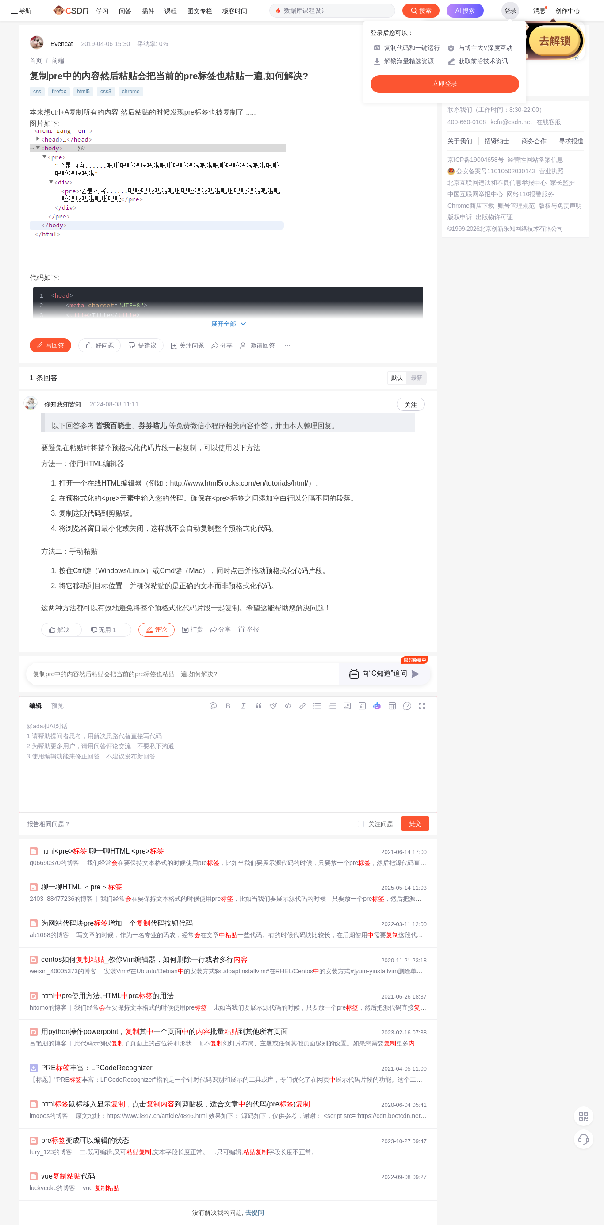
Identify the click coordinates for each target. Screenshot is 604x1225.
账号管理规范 (516, 205)
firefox (59, 91)
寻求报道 (571, 141)
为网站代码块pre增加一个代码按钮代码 (117, 923)
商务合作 (534, 141)
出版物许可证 (494, 217)
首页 (36, 60)
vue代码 (68, 1176)
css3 (105, 91)
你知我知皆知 (62, 404)
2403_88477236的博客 (61, 898)
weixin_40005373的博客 (63, 971)
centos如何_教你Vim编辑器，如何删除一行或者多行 (144, 959)
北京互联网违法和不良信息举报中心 (497, 182)
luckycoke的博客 (52, 1187)
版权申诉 (459, 217)
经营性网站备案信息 (535, 159)
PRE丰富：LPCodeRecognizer (97, 1068)
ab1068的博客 (49, 934)
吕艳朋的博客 (48, 1043)
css (37, 91)
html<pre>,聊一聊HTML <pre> (102, 851)
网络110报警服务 (530, 194)
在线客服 (548, 122)
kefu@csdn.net (511, 122)
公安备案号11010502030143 (495, 171)
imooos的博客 (49, 1115)
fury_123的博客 (51, 1152)
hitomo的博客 (48, 1007)
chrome (131, 91)
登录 (510, 10)
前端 (58, 60)
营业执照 (551, 171)
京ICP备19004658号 (475, 159)
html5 (83, 91)
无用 (103, 630)
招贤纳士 (497, 141)
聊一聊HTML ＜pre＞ (81, 887)
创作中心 (567, 10)
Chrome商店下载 (470, 205)
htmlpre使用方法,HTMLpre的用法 (107, 995)
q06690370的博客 (54, 862)
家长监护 (562, 182)
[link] (36, 60)
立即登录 (444, 83)
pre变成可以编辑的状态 (85, 1140)
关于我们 (459, 141)
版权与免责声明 (560, 205)
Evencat (61, 43)
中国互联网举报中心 (475, 194)
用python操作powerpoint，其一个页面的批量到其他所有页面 (164, 1031)
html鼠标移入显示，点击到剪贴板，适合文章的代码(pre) (175, 1104)
